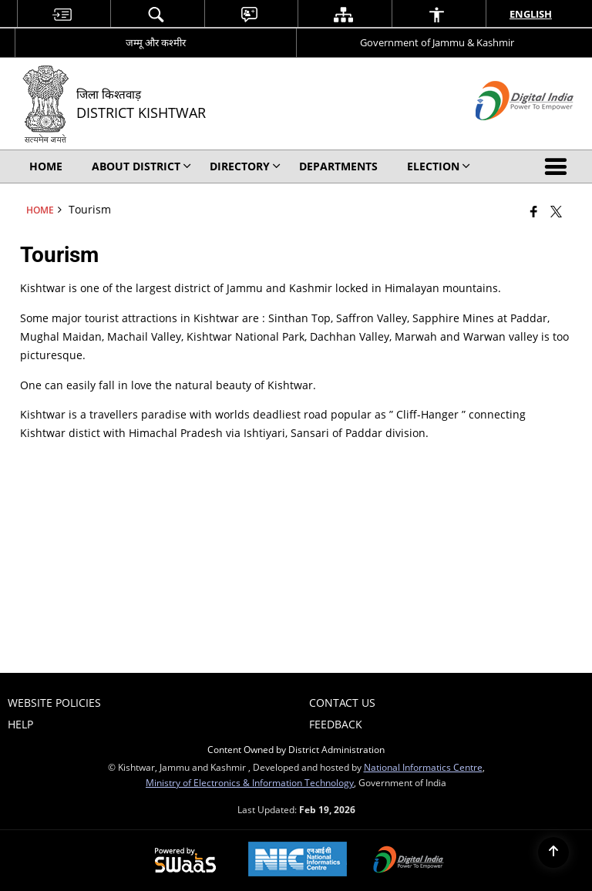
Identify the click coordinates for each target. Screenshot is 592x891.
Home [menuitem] (45, 166)
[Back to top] (553, 852)
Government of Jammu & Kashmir (437, 42)
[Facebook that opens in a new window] (533, 211)
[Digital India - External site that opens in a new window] (505, 133)
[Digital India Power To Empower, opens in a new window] (409, 861)
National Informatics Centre (423, 767)
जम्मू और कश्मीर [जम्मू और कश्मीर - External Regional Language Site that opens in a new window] (156, 42)
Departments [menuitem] (338, 166)
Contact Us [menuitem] (342, 702)
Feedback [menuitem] (335, 724)
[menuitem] (62, 14)
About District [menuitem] (141, 166)
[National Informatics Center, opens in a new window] (297, 860)
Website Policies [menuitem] (54, 702)
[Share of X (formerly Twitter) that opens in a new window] (556, 211)
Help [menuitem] (20, 724)
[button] (558, 166)
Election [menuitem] (438, 166)
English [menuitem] (531, 14)
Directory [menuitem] (245, 166)
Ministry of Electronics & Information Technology (250, 782)
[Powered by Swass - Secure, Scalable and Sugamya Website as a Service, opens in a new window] (185, 861)
